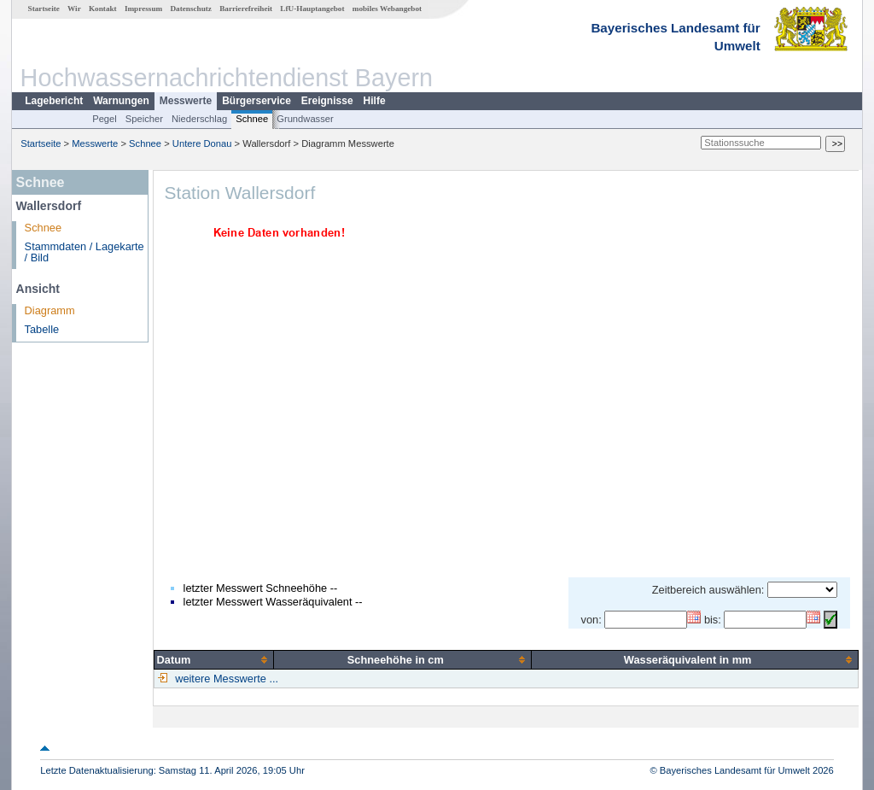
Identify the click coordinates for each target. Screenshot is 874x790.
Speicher (144, 119)
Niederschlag (199, 119)
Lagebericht (54, 101)
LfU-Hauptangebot (312, 8)
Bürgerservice (256, 101)
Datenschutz (191, 8)
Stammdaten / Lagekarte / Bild (84, 252)
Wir (74, 8)
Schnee (252, 119)
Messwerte (186, 101)
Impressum (143, 8)
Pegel (104, 119)
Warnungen (121, 101)
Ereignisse (327, 101)
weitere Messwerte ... (225, 678)
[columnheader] (214, 659)
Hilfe (375, 101)
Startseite (44, 8)
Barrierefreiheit (245, 8)
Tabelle (42, 329)
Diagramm (50, 310)
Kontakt (103, 8)
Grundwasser (305, 119)
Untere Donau (202, 143)
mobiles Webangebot (387, 8)
